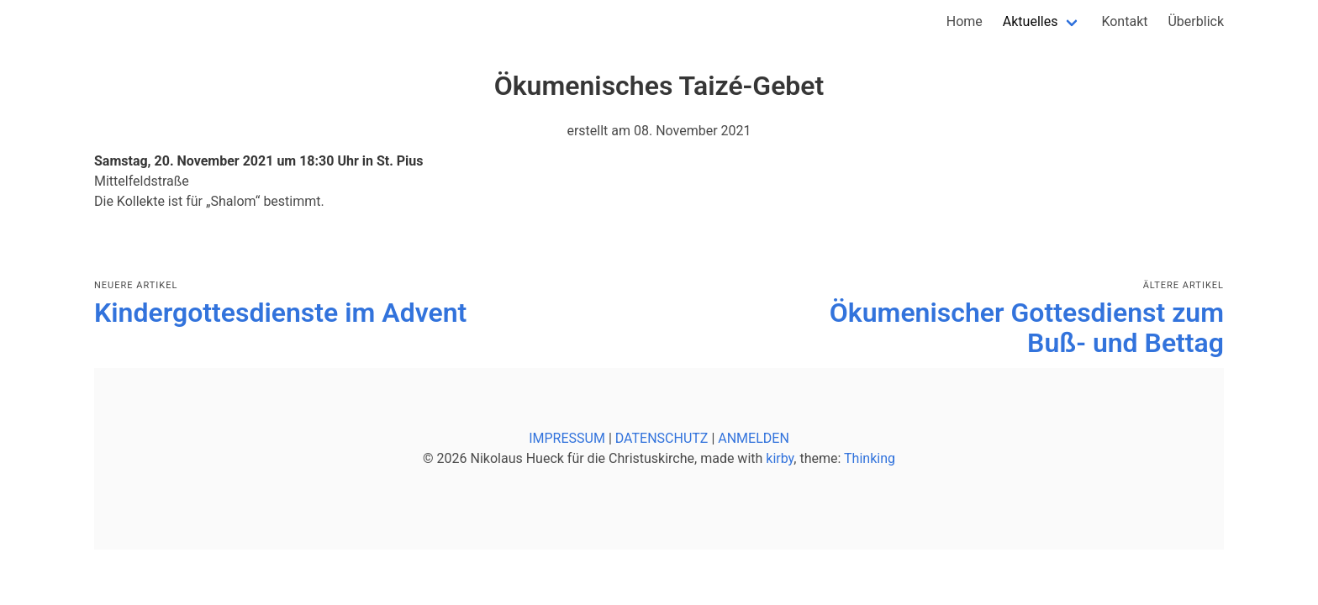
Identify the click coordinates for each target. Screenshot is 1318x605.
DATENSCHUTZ (662, 438)
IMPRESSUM (567, 438)
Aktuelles (1030, 21)
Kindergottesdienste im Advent (280, 313)
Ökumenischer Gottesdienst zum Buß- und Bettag (1027, 328)
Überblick (1196, 21)
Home (964, 21)
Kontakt (1124, 21)
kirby (779, 458)
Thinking (869, 458)
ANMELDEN (753, 438)
